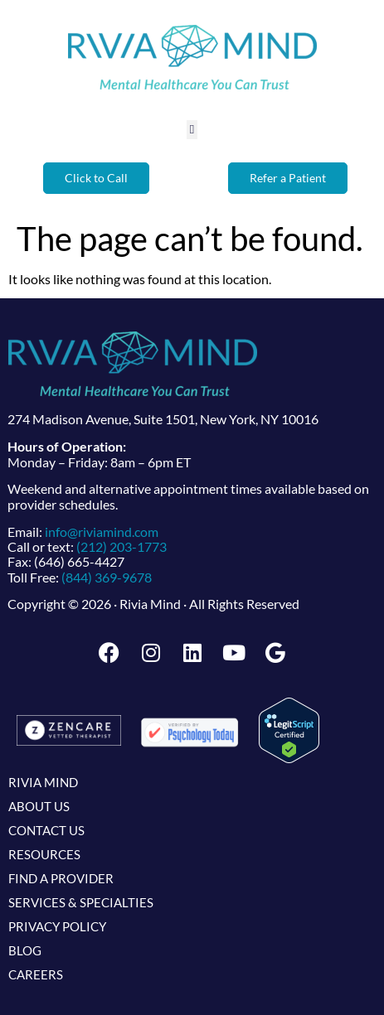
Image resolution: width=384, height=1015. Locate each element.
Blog (24, 950)
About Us (39, 806)
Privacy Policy (57, 926)
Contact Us (46, 830)
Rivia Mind (43, 782)
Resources (44, 854)
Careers (35, 974)
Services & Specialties (80, 902)
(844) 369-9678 (106, 577)
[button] (192, 129)
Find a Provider (61, 878)
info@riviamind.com (101, 531)
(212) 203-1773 (121, 546)
